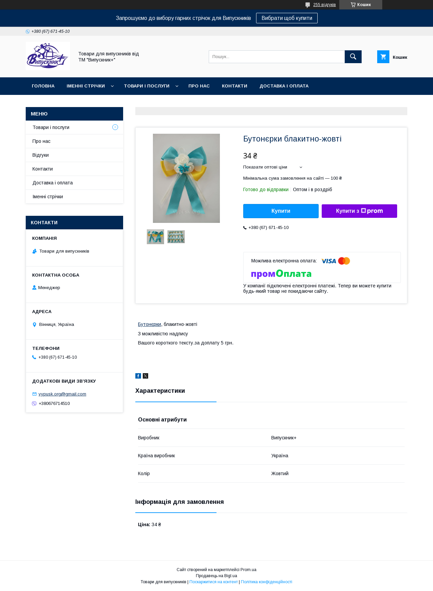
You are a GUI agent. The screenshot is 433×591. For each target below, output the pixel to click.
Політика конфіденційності (266, 582)
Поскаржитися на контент (213, 582)
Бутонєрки (149, 324)
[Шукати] (353, 56)
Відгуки (40, 155)
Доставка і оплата (284, 85)
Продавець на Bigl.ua (216, 575)
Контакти (234, 85)
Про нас (199, 85)
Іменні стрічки (86, 85)
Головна (43, 85)
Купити (281, 211)
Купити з (359, 211)
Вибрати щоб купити (286, 18)
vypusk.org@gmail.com (62, 393)
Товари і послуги (146, 85)
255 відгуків (324, 4)
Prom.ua (248, 569)
